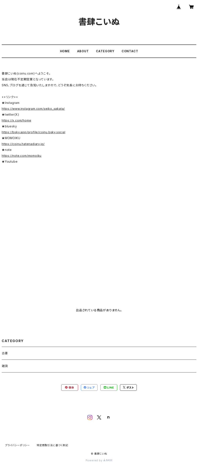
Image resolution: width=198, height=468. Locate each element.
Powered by (99, 460)
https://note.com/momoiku (21, 155)
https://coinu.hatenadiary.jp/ (23, 144)
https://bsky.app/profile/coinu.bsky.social (33, 132)
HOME (65, 51)
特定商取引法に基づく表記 (52, 445)
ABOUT (83, 51)
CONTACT (130, 51)
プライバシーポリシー (17, 445)
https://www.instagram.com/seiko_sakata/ (33, 108)
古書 (5, 353)
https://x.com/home (16, 120)
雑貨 (5, 366)
